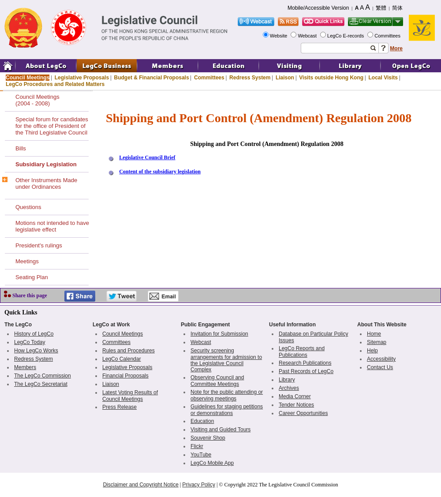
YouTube (201, 455)
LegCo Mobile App (212, 463)
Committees (388, 35)
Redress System (249, 78)
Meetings (27, 261)
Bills (20, 148)
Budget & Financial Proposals (151, 78)
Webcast (308, 35)
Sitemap (376, 342)
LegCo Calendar (121, 359)
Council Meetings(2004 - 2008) (37, 100)
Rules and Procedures (128, 351)
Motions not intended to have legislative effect (52, 226)
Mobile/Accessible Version (318, 8)
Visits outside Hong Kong (331, 78)
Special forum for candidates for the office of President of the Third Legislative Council (51, 126)
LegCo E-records (346, 35)
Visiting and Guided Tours (220, 429)
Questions (28, 207)
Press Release (119, 407)
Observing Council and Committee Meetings (217, 380)
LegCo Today (29, 342)
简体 (397, 8)
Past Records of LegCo (306, 371)
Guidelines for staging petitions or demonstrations (227, 410)
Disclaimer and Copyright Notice (140, 485)
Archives (289, 388)
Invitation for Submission (219, 334)
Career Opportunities (303, 413)
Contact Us (380, 367)
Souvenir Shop (208, 438)
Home (374, 334)
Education (202, 421)
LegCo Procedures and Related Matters (55, 84)
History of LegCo (33, 334)
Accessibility (381, 359)
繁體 (381, 8)
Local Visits (382, 78)
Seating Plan (31, 277)
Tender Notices (296, 405)
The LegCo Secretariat (40, 384)
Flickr (197, 446)
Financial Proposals (125, 376)
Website (279, 35)
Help (372, 351)
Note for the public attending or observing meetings (227, 395)
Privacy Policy (198, 485)
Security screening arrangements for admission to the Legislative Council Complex (226, 360)
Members (25, 367)
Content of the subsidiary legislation (160, 171)
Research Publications (305, 363)
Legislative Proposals (82, 78)
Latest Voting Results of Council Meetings (130, 395)
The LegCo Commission (42, 376)
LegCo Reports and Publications (302, 351)
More (396, 48)
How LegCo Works (36, 351)
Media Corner (295, 396)
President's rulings (38, 245)
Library (287, 380)
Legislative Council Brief (147, 157)
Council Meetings (27, 78)
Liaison (285, 78)
